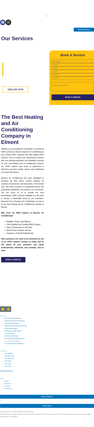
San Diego (8, 361)
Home (5, 80)
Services (7, 386)
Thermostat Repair (11, 328)
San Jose (8, 363)
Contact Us (8, 388)
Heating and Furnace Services (15, 321)
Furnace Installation (11, 336)
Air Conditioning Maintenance (15, 338)
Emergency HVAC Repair (13, 331)
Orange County (10, 356)
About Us (8, 383)
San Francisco (9, 358)
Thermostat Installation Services (16, 326)
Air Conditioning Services (13, 318)
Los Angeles (9, 353)
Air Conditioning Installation (14, 343)
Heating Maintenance (12, 323)
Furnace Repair (10, 333)
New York (8, 366)
